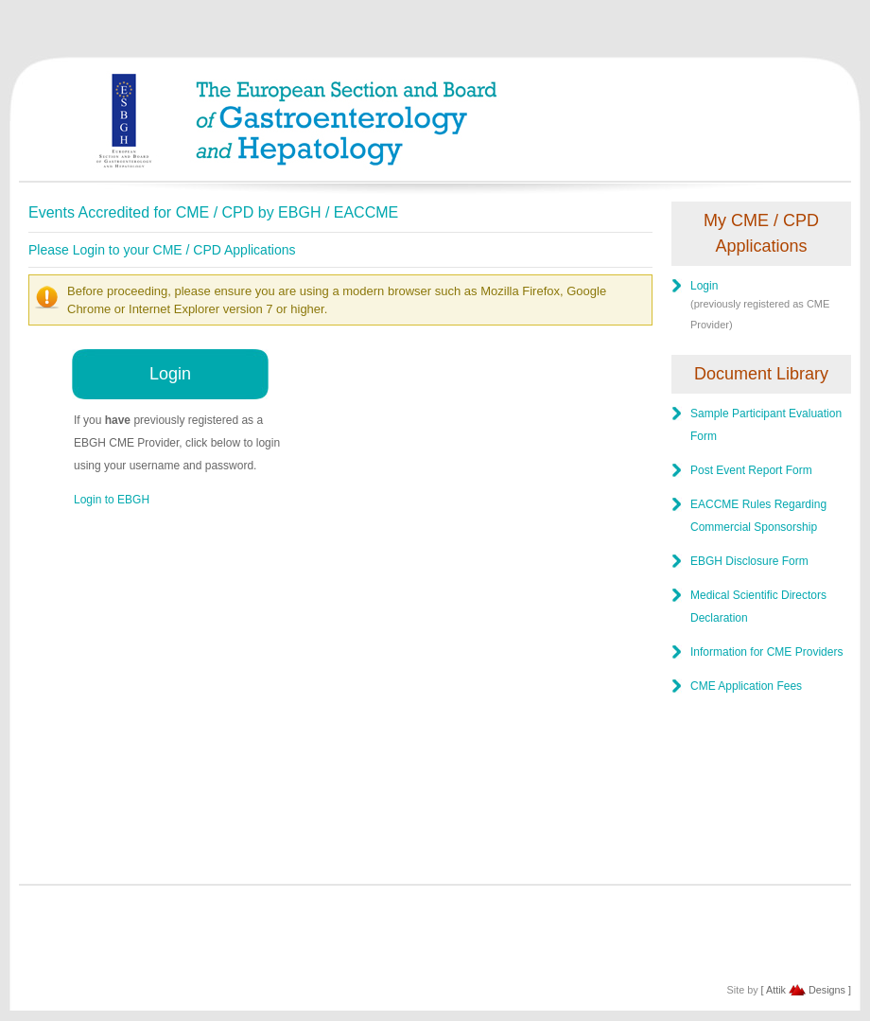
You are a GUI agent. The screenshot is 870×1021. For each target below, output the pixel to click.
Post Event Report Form (751, 470)
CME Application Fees (746, 686)
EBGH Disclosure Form (749, 561)
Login (170, 373)
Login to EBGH (111, 499)
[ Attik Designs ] (806, 989)
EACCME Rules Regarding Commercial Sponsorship (758, 516)
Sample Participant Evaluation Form (766, 425)
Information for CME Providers (766, 652)
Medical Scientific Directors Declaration (758, 607)
